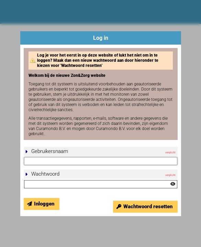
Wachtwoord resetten (147, 206)
